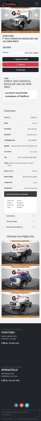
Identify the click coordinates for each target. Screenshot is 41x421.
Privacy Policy (8, 419)
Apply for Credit (20, 59)
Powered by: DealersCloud (27, 419)
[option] (20, 20)
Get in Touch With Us (14, 227)
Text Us (20, 65)
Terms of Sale (11, 221)
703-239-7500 (13, 380)
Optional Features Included (17, 194)
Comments (10, 216)
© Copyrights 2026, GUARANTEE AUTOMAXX (15, 413)
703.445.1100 (13, 343)
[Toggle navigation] (37, 3)
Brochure (20, 70)
